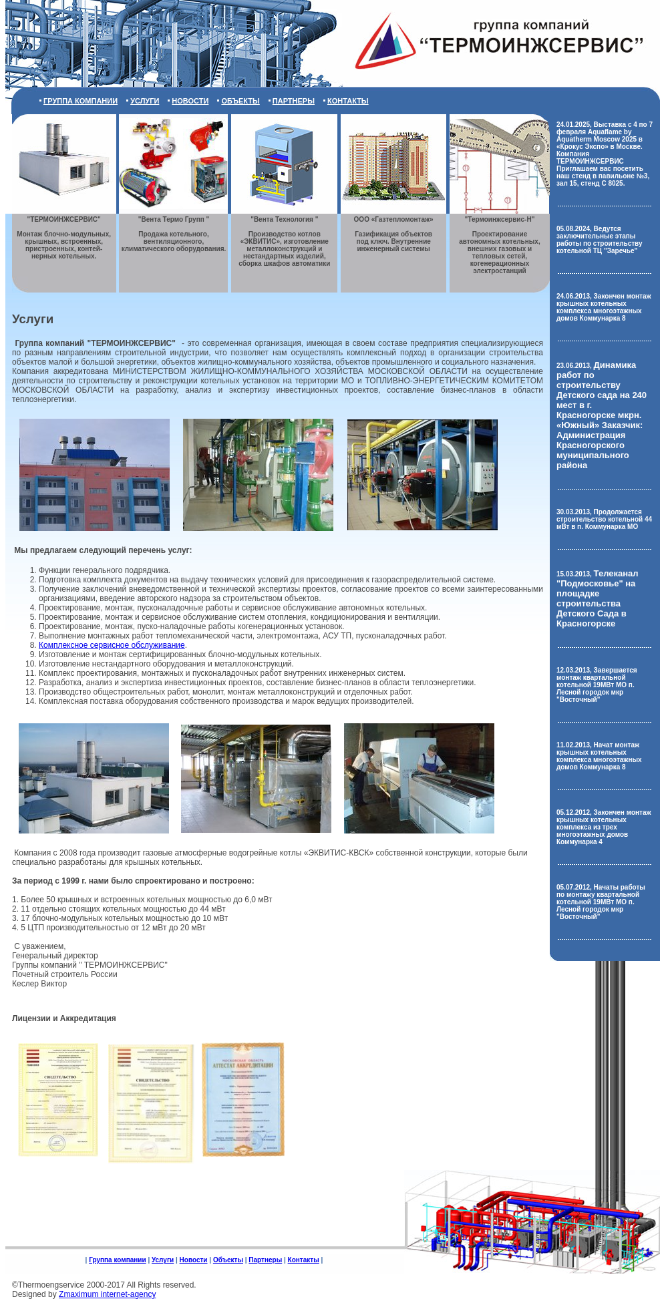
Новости (190, 101)
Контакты (348, 101)
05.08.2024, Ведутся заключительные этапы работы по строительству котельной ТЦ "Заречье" (599, 239)
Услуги (144, 101)
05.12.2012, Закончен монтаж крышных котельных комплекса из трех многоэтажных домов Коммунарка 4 (603, 827)
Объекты (240, 101)
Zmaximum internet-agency (107, 1294)
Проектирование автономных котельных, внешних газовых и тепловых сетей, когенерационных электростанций (499, 245)
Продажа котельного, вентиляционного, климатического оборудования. (174, 234)
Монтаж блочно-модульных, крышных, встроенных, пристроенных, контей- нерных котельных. (64, 238)
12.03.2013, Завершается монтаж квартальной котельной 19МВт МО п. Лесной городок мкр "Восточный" (596, 685)
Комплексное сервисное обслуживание (112, 645)
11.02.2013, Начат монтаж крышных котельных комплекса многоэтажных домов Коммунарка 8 (599, 756)
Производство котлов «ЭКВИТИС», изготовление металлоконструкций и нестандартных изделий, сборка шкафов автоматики (284, 241)
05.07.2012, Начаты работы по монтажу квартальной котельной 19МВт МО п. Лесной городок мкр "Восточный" (600, 902)
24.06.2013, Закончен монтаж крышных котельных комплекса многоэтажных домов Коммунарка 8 (603, 307)
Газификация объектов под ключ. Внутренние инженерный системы (394, 234)
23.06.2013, (601, 416)
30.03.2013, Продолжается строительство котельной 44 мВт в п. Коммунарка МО (604, 519)
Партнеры (294, 101)
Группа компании (80, 101)
